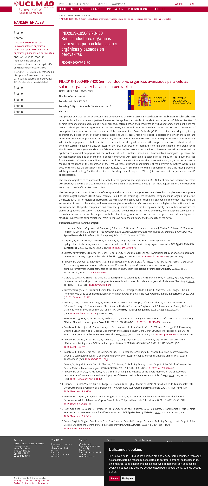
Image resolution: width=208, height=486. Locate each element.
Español (179, 3)
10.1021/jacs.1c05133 (166, 334)
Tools (191, 3)
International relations (61, 444)
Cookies (28, 480)
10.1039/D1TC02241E (75, 346)
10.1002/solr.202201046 (154, 256)
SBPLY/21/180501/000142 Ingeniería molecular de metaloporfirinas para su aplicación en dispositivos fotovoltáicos (33, 62)
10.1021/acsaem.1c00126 (77, 391)
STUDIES (77, 9)
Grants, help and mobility (90, 452)
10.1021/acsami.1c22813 (78, 297)
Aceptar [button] (114, 478)
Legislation (56, 456)
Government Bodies (60, 448)
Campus (55, 446)
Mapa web (45, 483)
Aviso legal (18, 480)
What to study (85, 444)
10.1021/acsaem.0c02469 (77, 416)
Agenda (54, 450)
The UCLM (57, 440)
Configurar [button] (127, 478)
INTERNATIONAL (138, 9)
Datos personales (41, 480)
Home (62, 15)
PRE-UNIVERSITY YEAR (74, 3)
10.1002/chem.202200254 (83, 313)
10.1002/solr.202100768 (148, 322)
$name (18, 32)
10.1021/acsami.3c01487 (122, 247)
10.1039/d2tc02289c (96, 272)
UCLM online (85, 448)
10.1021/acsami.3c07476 (132, 235)
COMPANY (118, 3)
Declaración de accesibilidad (26, 483)
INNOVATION (115, 9)
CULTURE (160, 9)
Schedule (83, 454)
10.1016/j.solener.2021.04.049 (85, 378)
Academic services (87, 456)
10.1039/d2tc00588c (99, 284)
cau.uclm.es (22, 455)
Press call (55, 452)
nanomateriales (29, 22)
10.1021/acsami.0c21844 (77, 403)
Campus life (84, 450)
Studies (83, 440)
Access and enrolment (89, 446)
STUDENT (100, 3)
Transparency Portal (60, 454)
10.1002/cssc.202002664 (160, 368)
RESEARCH (95, 9)
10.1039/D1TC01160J (96, 359)
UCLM (62, 9)
